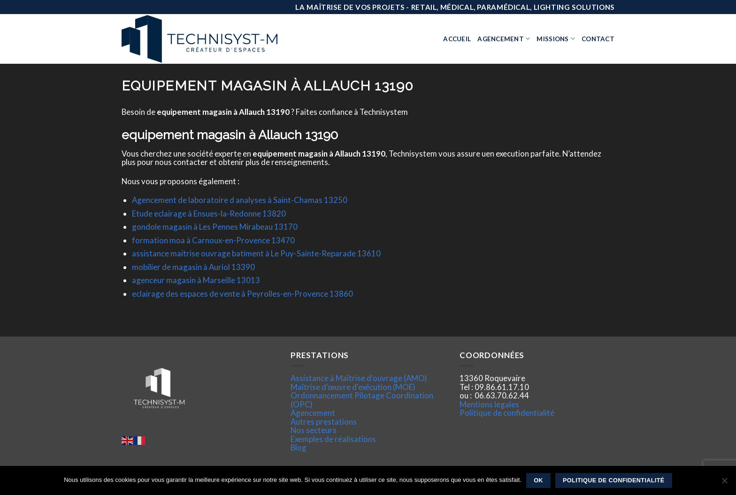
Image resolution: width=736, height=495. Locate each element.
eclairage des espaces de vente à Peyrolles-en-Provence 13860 (242, 294)
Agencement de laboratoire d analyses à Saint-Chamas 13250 (239, 200)
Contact (598, 39)
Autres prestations (324, 422)
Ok (538, 480)
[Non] (724, 483)
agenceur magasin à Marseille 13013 (196, 280)
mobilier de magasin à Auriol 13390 (193, 267)
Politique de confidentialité (507, 413)
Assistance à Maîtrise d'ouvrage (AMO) (359, 378)
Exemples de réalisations (333, 439)
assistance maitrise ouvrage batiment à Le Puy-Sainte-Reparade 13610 (256, 253)
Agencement (503, 38)
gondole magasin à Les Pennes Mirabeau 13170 (215, 227)
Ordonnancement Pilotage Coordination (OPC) (362, 399)
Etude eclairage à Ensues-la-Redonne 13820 (209, 213)
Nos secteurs (314, 430)
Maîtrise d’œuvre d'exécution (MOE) (353, 387)
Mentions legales (489, 404)
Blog (299, 447)
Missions (556, 38)
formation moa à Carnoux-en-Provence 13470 (213, 240)
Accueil (457, 39)
